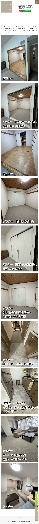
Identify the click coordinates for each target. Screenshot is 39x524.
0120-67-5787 (26, 6)
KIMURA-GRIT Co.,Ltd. (19, 14)
